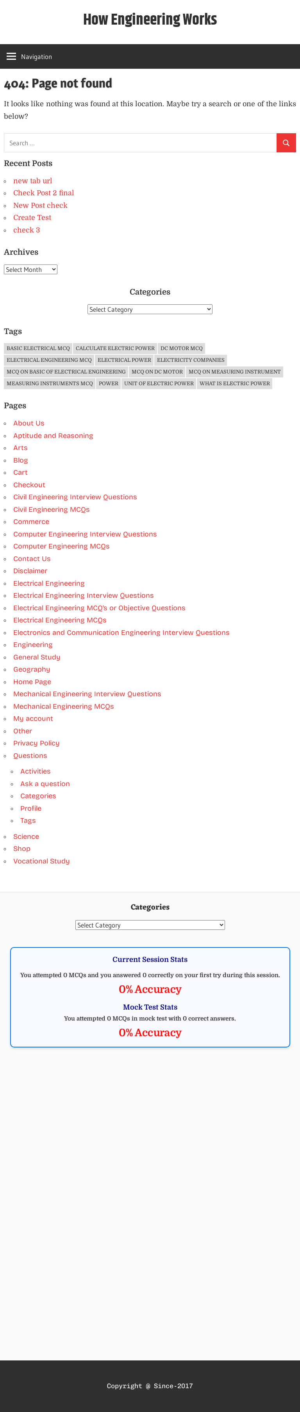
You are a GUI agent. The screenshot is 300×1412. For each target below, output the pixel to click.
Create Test (32, 218)
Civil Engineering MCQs (51, 509)
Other (22, 731)
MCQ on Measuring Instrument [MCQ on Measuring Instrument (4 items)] (235, 372)
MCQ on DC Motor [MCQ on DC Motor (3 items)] (157, 372)
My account (33, 718)
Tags (28, 820)
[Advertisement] (150, 1117)
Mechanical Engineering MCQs (63, 706)
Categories (38, 796)
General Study (37, 657)
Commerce (31, 521)
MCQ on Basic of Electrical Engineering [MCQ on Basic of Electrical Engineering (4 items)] (66, 372)
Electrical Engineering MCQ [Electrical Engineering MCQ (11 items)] (49, 360)
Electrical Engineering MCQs (60, 620)
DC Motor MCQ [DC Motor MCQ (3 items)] (182, 348)
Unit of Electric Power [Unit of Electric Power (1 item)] (159, 383)
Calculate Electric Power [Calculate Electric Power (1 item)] (115, 348)
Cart (20, 472)
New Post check (40, 205)
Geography (31, 669)
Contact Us (32, 558)
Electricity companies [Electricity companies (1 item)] (191, 360)
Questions (30, 755)
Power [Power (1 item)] (108, 383)
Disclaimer (30, 571)
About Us (29, 423)
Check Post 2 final (43, 193)
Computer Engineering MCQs (61, 546)
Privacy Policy (36, 743)
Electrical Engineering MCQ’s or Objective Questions (99, 608)
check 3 (26, 230)
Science (26, 836)
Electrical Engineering (49, 583)
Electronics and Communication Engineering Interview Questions (121, 632)
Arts (20, 447)
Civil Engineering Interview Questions (75, 497)
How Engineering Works (150, 20)
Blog (20, 460)
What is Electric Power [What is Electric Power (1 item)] (235, 383)
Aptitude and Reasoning (53, 435)
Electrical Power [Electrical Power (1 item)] (124, 360)
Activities (35, 771)
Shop (21, 848)
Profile (30, 808)
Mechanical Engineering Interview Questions (87, 694)
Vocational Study (41, 861)
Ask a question (45, 783)
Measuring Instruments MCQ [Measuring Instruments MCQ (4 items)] (50, 383)
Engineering (33, 644)
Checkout (29, 485)
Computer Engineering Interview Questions (85, 534)
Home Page (32, 681)
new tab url (32, 181)
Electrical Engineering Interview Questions (83, 595)
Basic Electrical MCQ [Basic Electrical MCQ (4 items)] (38, 348)
